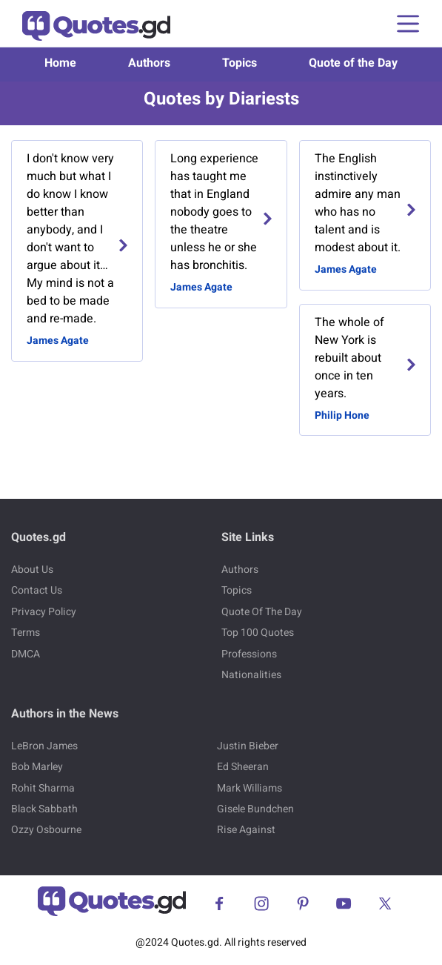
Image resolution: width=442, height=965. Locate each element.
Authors (149, 63)
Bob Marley (37, 767)
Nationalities (251, 675)
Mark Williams (249, 788)
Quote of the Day (353, 63)
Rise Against (246, 830)
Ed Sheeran (243, 767)
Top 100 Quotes (257, 632)
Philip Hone (342, 415)
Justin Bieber (247, 746)
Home (60, 63)
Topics (239, 63)
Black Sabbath (44, 809)
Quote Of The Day (261, 612)
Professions (249, 654)
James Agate (58, 340)
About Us (32, 569)
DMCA (25, 654)
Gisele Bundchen (255, 809)
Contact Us (36, 590)
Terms (25, 632)
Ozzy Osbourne (46, 830)
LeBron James (44, 746)
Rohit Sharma (43, 788)
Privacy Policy (43, 612)
